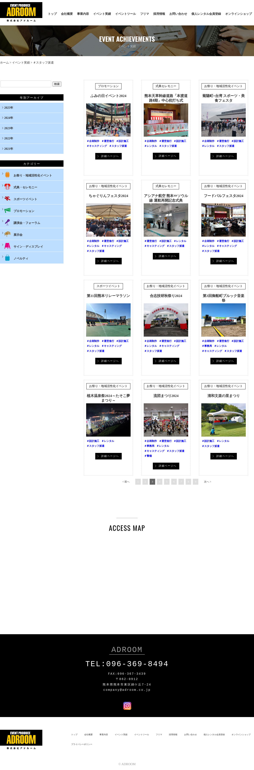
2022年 (8, 138)
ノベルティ (16, 258)
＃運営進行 (107, 141)
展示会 (13, 234)
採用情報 (159, 13)
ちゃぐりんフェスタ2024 (108, 196)
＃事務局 (207, 345)
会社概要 (67, 13)
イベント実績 (102, 13)
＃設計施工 (122, 141)
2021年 (8, 148)
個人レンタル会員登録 (206, 13)
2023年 (8, 128)
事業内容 (83, 13)
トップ (52, 13)
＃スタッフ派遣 (118, 145)
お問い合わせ (178, 13)
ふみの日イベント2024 (108, 96)
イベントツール (125, 13)
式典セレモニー (166, 86)
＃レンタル (150, 145)
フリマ (144, 13)
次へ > (207, 481)
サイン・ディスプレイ (23, 246)
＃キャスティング (97, 145)
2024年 (8, 117)
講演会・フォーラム (22, 222)
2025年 (8, 107)
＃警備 (148, 455)
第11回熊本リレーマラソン (108, 296)
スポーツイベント (108, 286)
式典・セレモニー (20, 186)
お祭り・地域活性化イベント (223, 86)
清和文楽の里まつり (223, 396)
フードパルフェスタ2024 (223, 196)
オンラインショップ (238, 13)
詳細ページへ (110, 156)
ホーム (4, 62)
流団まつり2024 (166, 396)
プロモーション (108, 86)
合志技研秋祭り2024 (166, 296)
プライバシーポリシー (81, 743)
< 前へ (126, 481)
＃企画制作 (93, 141)
